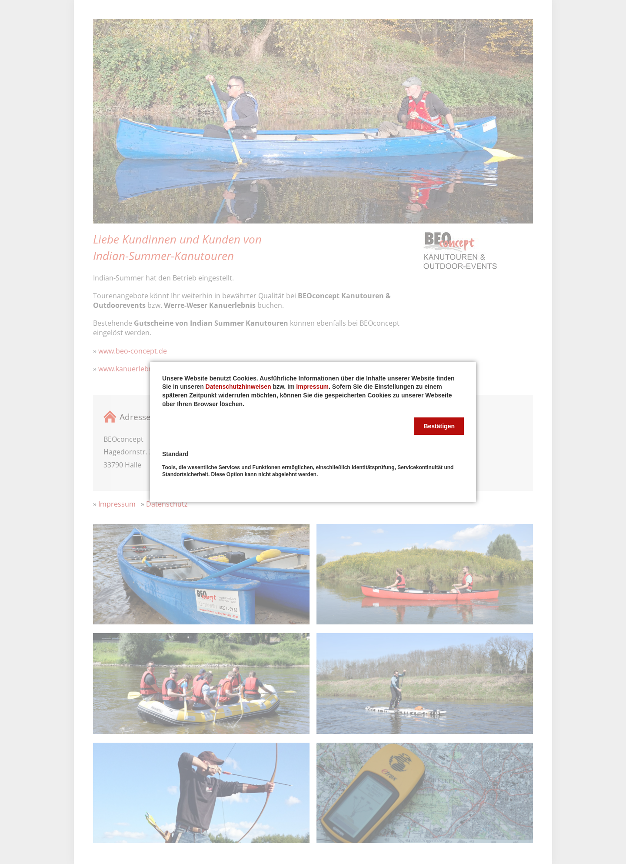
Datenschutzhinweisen (238, 386)
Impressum (312, 386)
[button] (439, 426)
